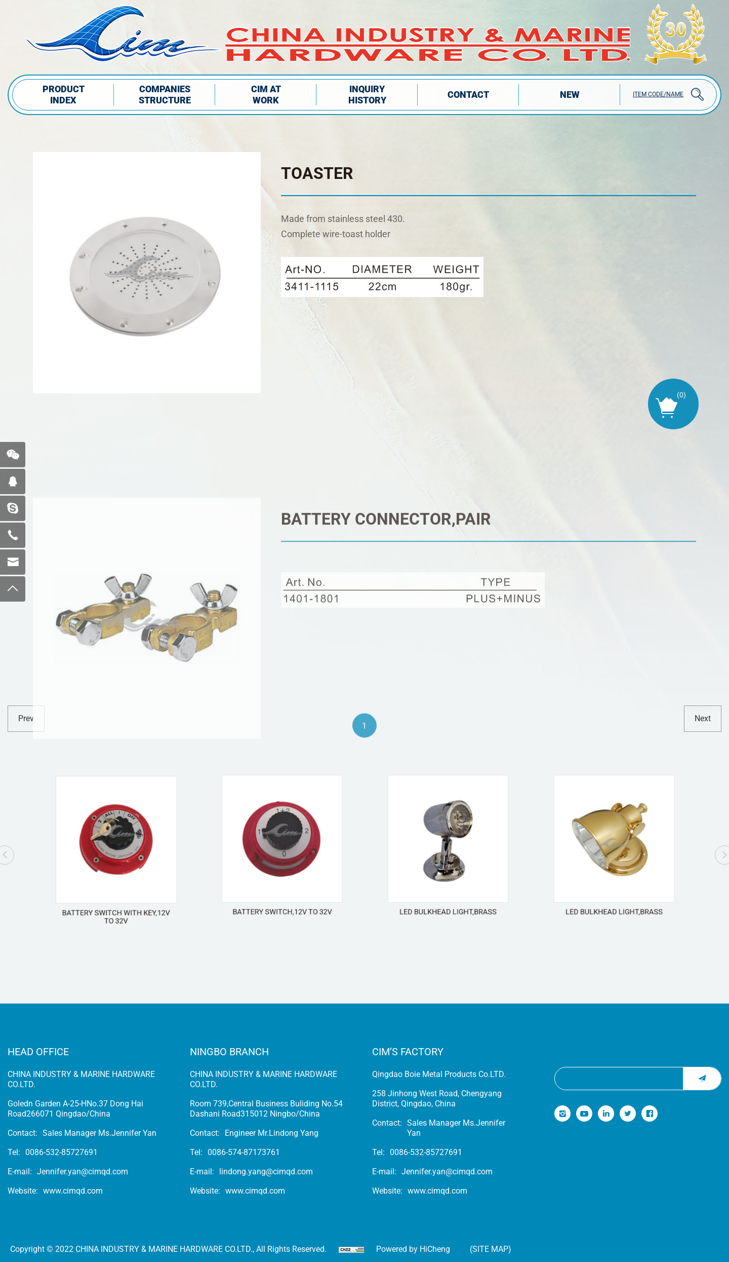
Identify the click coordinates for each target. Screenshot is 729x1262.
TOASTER (317, 173)
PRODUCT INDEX (64, 94)
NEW (570, 94)
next (703, 718)
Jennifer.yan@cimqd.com (82, 1171)
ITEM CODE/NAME (658, 94)
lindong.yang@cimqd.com (266, 1171)
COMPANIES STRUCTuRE (165, 94)
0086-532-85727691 (61, 1152)
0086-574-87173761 (244, 1152)
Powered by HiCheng (413, 1249)
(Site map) (490, 1249)
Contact (468, 94)
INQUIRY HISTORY (367, 94)
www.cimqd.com (73, 1191)
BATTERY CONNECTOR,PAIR (386, 610)
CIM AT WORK (266, 94)
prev (26, 718)
